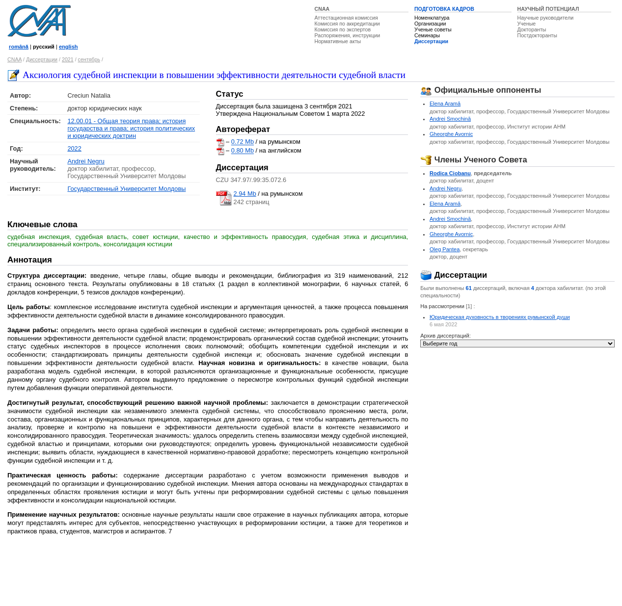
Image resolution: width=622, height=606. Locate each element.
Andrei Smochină (450, 119)
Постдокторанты (537, 35)
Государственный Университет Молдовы (126, 188)
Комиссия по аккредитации (347, 23)
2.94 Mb (245, 193)
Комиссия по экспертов (343, 29)
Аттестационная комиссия (346, 18)
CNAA (322, 9)
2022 (74, 148)
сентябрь (89, 59)
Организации (430, 23)
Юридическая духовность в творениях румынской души (500, 317)
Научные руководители (545, 18)
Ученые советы (433, 29)
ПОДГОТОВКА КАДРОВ (444, 9)
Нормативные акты (338, 41)
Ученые (526, 23)
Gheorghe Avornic (451, 134)
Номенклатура (432, 18)
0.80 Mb (242, 151)
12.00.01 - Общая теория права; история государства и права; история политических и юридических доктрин (131, 128)
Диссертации (431, 41)
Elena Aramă (445, 103)
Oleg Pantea (445, 249)
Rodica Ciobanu (450, 173)
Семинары (427, 35)
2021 (68, 59)
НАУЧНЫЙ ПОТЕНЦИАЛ (548, 9)
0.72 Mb (242, 142)
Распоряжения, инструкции (347, 35)
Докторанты (531, 29)
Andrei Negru (85, 161)
